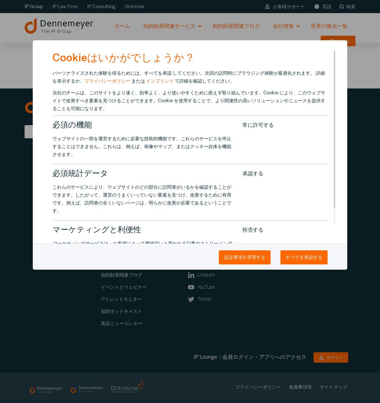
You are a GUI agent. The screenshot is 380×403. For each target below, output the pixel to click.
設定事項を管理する (244, 257)
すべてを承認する (304, 257)
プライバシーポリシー (107, 81)
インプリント (160, 81)
